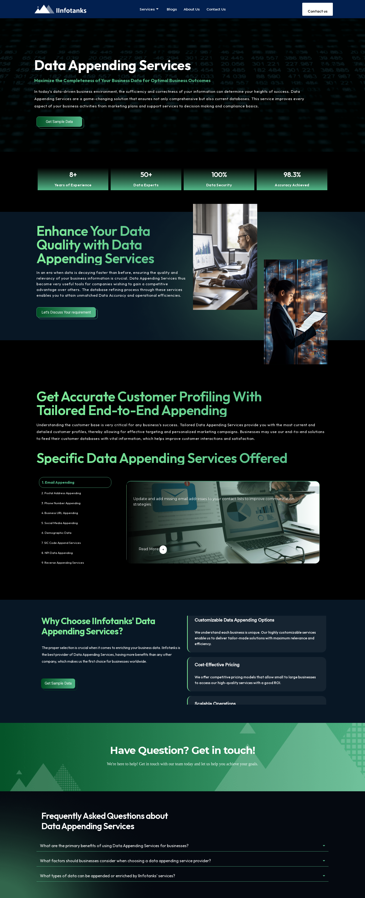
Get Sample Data (59, 121)
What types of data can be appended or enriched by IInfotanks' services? (111, 876)
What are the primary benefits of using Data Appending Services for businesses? (118, 846)
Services (149, 9)
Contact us (216, 9)
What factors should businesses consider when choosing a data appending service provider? (128, 861)
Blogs (172, 9)
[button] (182, 846)
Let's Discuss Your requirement (66, 312)
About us (192, 9)
